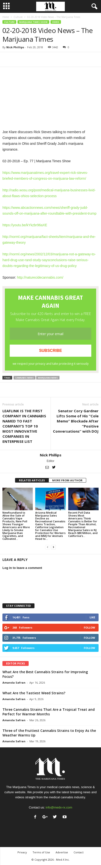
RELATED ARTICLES (32, 480)
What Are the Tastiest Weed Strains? (33, 693)
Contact (79, 852)
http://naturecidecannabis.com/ (40, 277)
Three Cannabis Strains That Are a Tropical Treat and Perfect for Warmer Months (48, 711)
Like (92, 617)
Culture (18, 17)
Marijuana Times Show (33, 22)
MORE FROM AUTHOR (67, 480)
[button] (93, 6)
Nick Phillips (15, 47)
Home (5, 17)
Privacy (22, 852)
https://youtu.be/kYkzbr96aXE (24, 225)
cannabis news (24, 377)
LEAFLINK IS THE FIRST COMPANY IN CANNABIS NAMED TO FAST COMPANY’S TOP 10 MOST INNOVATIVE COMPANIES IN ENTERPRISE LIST (24, 426)
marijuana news (48, 377)
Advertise (62, 852)
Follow (89, 627)
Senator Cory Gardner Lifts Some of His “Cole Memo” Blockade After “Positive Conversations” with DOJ (76, 421)
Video (55, 22)
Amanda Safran (13, 682)
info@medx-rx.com (59, 807)
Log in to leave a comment (22, 568)
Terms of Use (41, 852)
